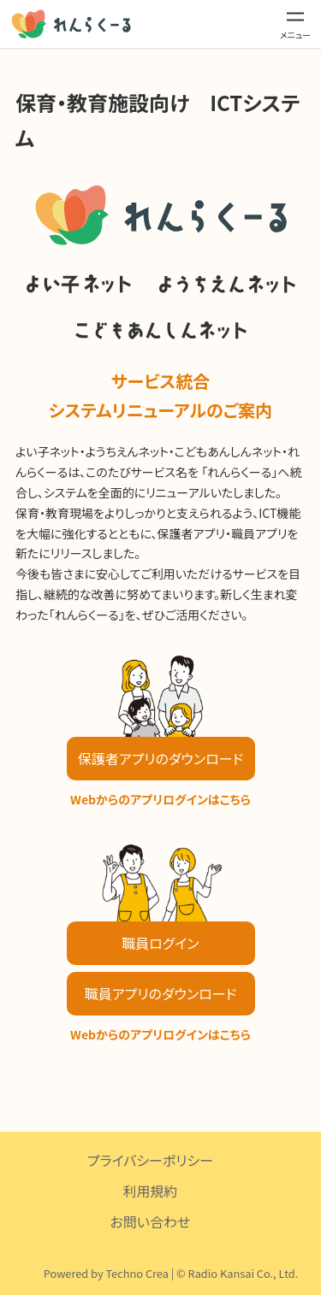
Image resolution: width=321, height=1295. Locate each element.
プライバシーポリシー (150, 1160)
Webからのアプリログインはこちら (160, 799)
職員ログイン (160, 943)
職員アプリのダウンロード (160, 993)
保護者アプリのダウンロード (160, 758)
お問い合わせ (150, 1221)
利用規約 (149, 1190)
